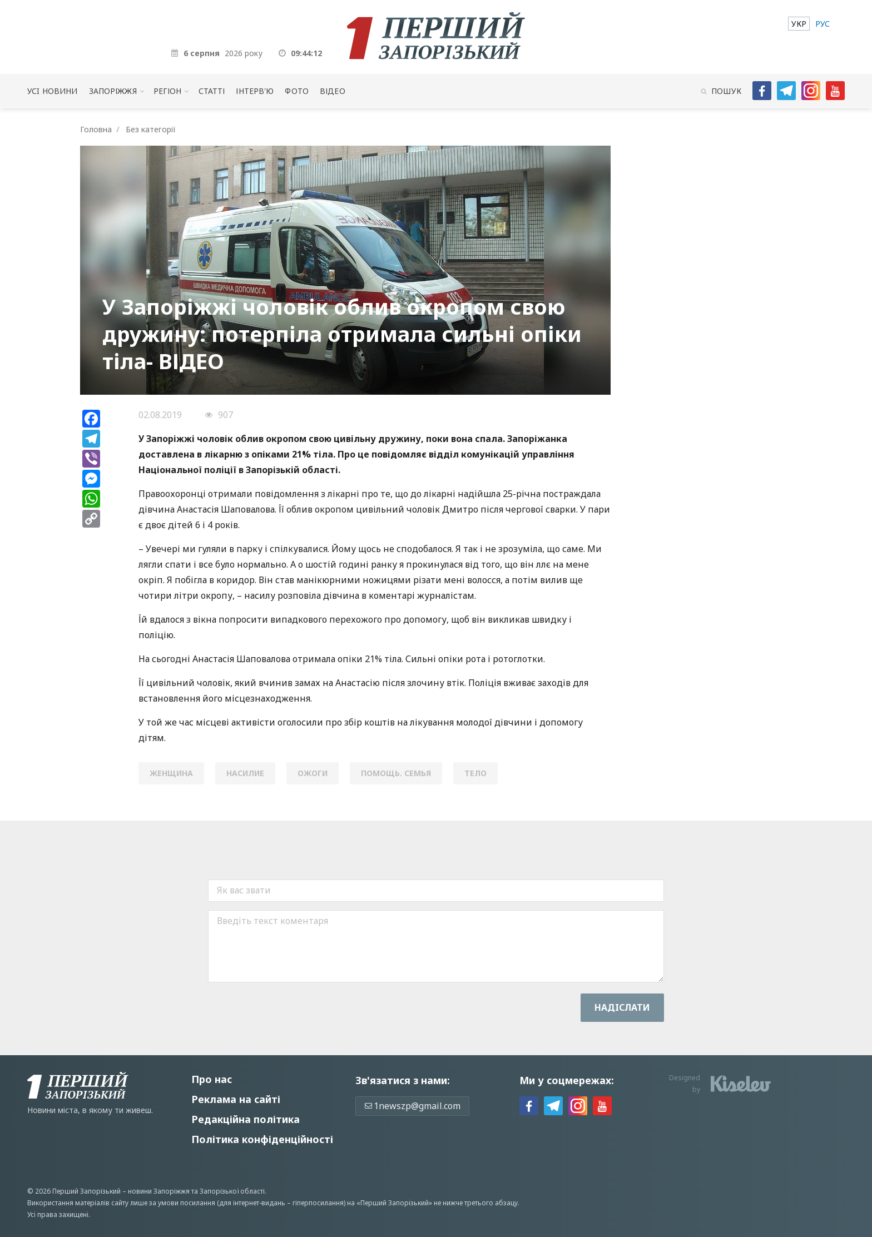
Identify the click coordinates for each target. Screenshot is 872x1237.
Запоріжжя (113, 91)
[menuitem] (798, 23)
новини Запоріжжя (159, 1191)
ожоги (313, 773)
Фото (297, 91)
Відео (332, 91)
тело (475, 773)
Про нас (211, 1079)
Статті (212, 91)
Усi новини (52, 91)
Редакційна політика (245, 1119)
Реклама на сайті (235, 1099)
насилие (245, 773)
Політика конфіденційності (262, 1139)
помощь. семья (396, 773)
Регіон (167, 91)
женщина (171, 773)
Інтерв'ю (255, 91)
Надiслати (622, 1007)
